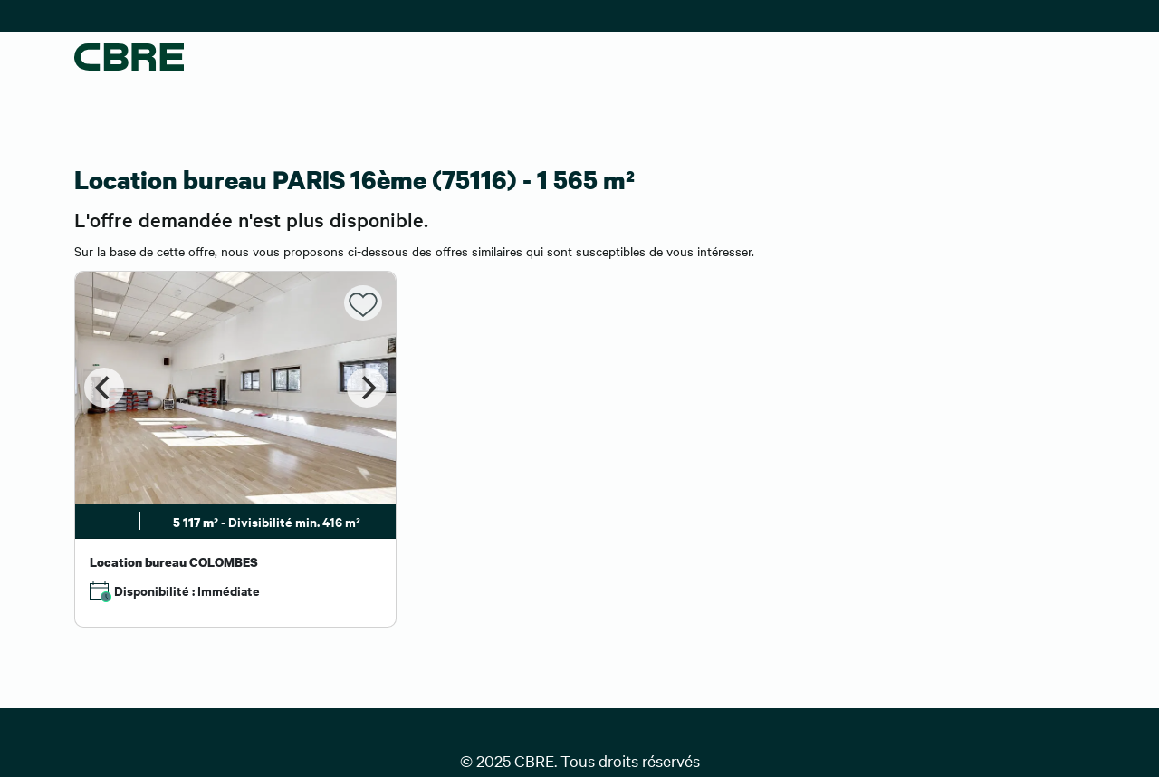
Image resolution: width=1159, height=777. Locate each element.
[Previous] (104, 388)
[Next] (367, 388)
